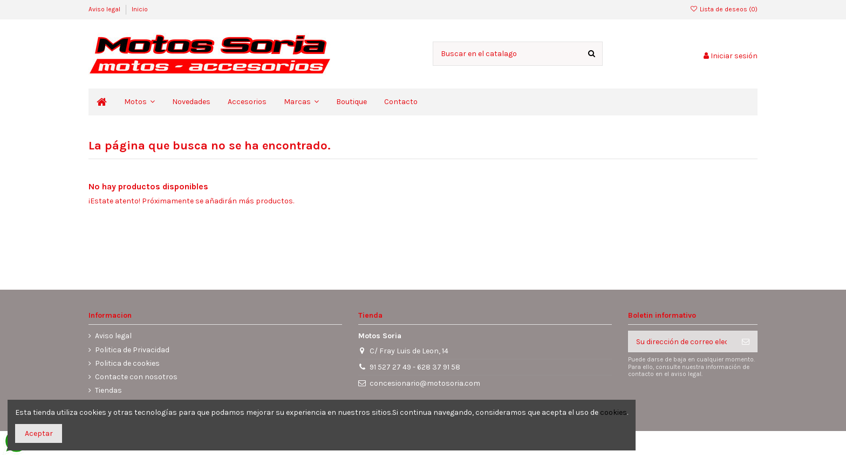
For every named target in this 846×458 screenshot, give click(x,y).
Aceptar (39, 433)
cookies (613, 412)
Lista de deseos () (724, 9)
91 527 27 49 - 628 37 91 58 (415, 367)
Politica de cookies (127, 363)
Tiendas (108, 390)
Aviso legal (105, 9)
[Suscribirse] (745, 341)
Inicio (140, 9)
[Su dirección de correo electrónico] (681, 341)
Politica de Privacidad (132, 349)
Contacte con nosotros (136, 376)
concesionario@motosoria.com (425, 383)
